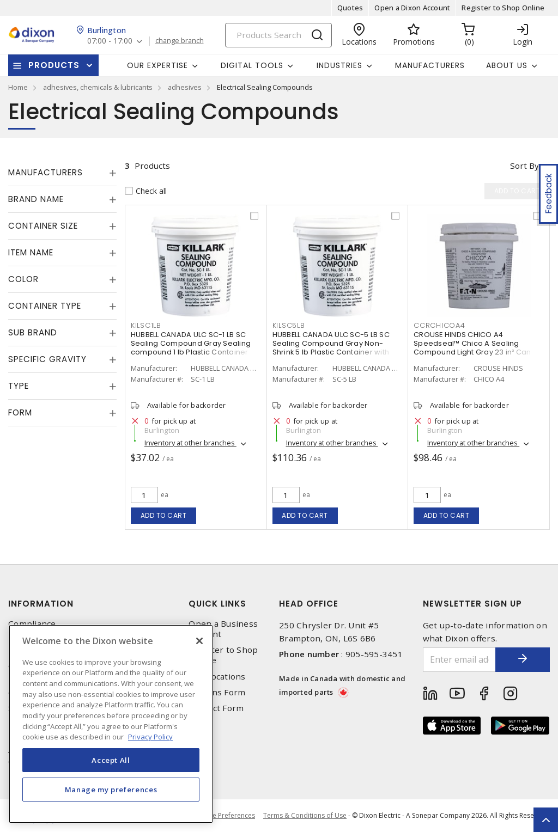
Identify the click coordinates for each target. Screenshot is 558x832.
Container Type (44, 305)
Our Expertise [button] (157, 65)
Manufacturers (430, 65)
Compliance (32, 624)
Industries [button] (339, 65)
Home (18, 87)
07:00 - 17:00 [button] (109, 41)
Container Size (43, 225)
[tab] (62, 172)
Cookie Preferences (225, 815)
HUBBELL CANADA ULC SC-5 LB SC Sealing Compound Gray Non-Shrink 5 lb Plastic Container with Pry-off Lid (331, 347)
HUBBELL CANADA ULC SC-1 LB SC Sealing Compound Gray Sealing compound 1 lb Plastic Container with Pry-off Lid (191, 347)
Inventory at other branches (190, 443)
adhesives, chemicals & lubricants (98, 87)
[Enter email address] (459, 659)
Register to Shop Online (503, 8)
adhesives (185, 87)
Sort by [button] (524, 165)
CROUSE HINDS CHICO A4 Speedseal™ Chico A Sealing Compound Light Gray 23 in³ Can (472, 343)
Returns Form (217, 692)
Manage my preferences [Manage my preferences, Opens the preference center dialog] (111, 789)
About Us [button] (506, 65)
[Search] (278, 35)
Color (23, 279)
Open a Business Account (223, 629)
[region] (111, 724)
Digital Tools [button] (252, 65)
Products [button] (54, 65)
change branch (179, 40)
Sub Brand (32, 332)
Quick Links (217, 603)
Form (20, 412)
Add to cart (164, 515)
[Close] (199, 641)
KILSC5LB (288, 325)
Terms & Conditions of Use (305, 815)
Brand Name (36, 199)
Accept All (111, 760)
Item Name (30, 252)
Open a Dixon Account (412, 8)
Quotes (350, 8)
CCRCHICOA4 (439, 325)
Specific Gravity (47, 359)
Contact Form (216, 708)
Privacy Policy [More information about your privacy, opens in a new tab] (150, 737)
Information (41, 603)
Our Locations (217, 676)
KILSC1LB (146, 325)
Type (18, 385)
